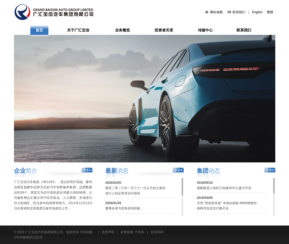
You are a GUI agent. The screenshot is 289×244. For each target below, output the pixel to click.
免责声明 (108, 232)
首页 (39, 30)
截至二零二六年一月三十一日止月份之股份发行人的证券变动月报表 (135, 190)
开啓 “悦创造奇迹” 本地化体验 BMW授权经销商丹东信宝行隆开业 (227, 205)
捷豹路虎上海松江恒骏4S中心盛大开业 (224, 188)
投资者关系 (164, 30)
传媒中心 (205, 30)
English (257, 12)
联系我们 (239, 12)
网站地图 (216, 12)
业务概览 (122, 30)
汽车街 (139, 232)
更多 (86, 170)
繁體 (270, 12)
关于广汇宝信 (78, 30)
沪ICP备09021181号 (28, 237)
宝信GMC (157, 232)
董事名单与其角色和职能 (122, 208)
